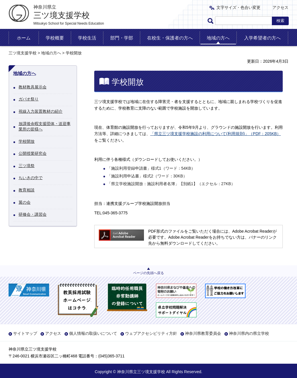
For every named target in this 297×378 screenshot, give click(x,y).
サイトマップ (25, 333)
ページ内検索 (211, 20)
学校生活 (87, 37)
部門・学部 (121, 37)
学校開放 (27, 141)
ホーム (24, 37)
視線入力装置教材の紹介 (41, 111)
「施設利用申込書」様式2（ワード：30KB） (147, 176)
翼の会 (25, 202)
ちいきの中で (31, 177)
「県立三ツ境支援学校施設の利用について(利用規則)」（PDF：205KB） (215, 133)
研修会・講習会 (33, 214)
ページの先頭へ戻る (148, 273)
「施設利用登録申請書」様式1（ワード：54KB (149, 168)
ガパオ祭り (29, 99)
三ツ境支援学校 (23, 53)
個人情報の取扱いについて (93, 333)
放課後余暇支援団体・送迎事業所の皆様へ (45, 126)
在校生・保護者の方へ (170, 37)
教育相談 (27, 190)
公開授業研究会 (33, 153)
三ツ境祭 (27, 165)
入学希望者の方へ (262, 37)
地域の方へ (218, 37)
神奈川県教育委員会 (203, 333)
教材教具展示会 (33, 87)
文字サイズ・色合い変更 (238, 7)
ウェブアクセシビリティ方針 (151, 333)
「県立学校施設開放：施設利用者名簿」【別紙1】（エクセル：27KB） (171, 183)
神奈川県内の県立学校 (249, 333)
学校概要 (55, 37)
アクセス (280, 7)
